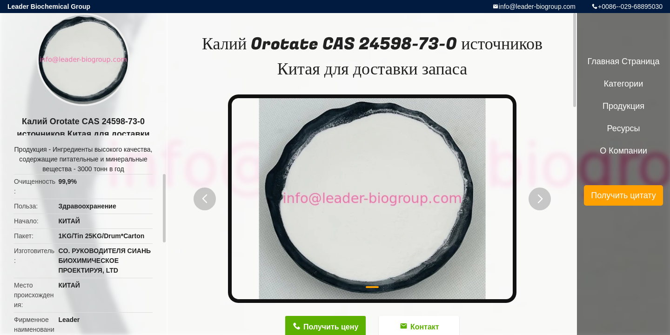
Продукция (30, 149)
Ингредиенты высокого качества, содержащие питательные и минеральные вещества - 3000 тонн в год (85, 159)
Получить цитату (623, 195)
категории (623, 83)
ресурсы (623, 128)
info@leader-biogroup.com (537, 6)
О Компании (623, 150)
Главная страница (623, 61)
